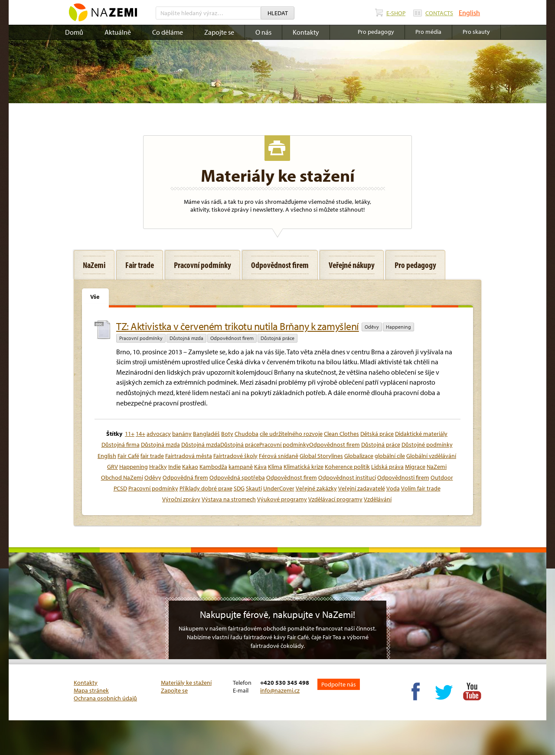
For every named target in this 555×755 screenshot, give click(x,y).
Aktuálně (117, 32)
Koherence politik (347, 467)
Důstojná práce (277, 338)
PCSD (120, 488)
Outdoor (442, 477)
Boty (227, 434)
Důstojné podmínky (427, 444)
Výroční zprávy (181, 499)
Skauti (254, 488)
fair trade (152, 456)
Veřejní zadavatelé (361, 488)
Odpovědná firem (185, 477)
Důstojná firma (120, 444)
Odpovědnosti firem (403, 477)
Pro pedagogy (376, 32)
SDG (239, 488)
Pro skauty (476, 32)
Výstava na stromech (229, 499)
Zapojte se (219, 32)
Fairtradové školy (235, 456)
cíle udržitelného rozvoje (291, 434)
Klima (275, 467)
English (469, 12)
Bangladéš (206, 434)
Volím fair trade (421, 488)
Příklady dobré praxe (206, 488)
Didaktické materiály (421, 434)
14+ (140, 434)
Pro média (428, 32)
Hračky (158, 467)
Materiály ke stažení (186, 682)
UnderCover (278, 488)
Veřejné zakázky (316, 488)
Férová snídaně (278, 456)
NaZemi (437, 467)
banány (182, 434)
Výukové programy (282, 499)
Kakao (190, 467)
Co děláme (167, 32)
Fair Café (128, 456)
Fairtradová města (188, 456)
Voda (393, 488)
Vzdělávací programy (335, 499)
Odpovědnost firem (232, 338)
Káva (260, 467)
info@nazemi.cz (280, 690)
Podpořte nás (338, 684)
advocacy (159, 434)
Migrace (415, 467)
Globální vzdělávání (431, 456)
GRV (112, 467)
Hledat (278, 13)
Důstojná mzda (186, 338)
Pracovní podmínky (141, 338)
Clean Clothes (341, 434)
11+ (129, 434)
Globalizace (358, 456)
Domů (74, 32)
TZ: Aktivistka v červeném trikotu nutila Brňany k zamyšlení (237, 326)
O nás (263, 32)
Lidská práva (387, 467)
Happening (398, 327)
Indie (174, 467)
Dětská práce (377, 434)
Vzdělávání (378, 499)
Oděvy (372, 327)
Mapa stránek (91, 690)
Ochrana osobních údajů (105, 698)
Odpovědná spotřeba (237, 477)
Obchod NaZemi (122, 477)
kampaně (241, 467)
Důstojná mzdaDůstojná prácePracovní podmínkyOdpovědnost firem (270, 444)
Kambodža (213, 467)
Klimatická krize (303, 467)
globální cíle (390, 456)
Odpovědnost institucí (347, 477)
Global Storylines (321, 456)
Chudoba (246, 434)
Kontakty (306, 32)
